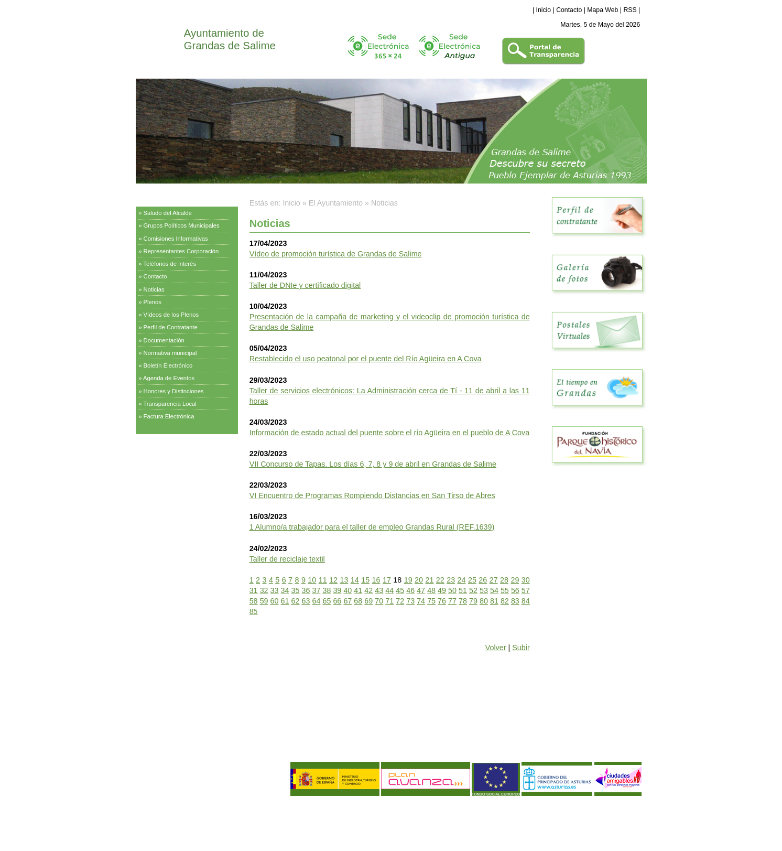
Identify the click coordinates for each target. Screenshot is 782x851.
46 (410, 590)
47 (421, 590)
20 (419, 580)
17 (387, 580)
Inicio (543, 10)
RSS (629, 10)
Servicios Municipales (169, 447)
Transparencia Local (170, 404)
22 (440, 580)
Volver (495, 647)
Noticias (154, 289)
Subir (520, 647)
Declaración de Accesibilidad (216, 831)
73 (410, 601)
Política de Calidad (191, 822)
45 (400, 590)
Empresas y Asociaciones (175, 500)
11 (323, 580)
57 (526, 590)
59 (264, 601)
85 (253, 611)
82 (505, 601)
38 (326, 590)
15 (365, 580)
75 (431, 601)
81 (494, 601)
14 (355, 580)
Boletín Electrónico (168, 365)
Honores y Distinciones (174, 391)
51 (463, 590)
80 (484, 601)
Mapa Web (602, 10)
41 (358, 590)
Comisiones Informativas (176, 238)
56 (515, 590)
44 (389, 590)
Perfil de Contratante (171, 327)
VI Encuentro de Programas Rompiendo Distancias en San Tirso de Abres (372, 495)
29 (515, 580)
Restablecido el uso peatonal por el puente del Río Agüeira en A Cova (365, 358)
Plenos (152, 302)
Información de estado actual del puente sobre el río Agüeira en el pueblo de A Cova (389, 432)
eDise (634, 806)
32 (264, 590)
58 (253, 601)
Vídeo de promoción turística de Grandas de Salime (335, 254)
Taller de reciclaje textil (287, 559)
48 (431, 590)
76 (442, 601)
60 (274, 601)
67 (347, 601)
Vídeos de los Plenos (171, 314)
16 (376, 580)
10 (312, 580)
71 (389, 601)
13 (344, 580)
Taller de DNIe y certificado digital (305, 285)
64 (316, 601)
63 (306, 601)
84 (526, 601)
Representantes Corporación (181, 251)
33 (274, 590)
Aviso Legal (156, 813)
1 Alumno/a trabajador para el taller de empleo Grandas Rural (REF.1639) (372, 527)
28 (504, 580)
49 (442, 590)
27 (494, 580)
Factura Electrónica (169, 416)
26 (483, 580)
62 (295, 601)
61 (285, 601)
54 (494, 590)
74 (421, 601)
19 (408, 580)
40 (347, 590)
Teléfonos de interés (169, 264)
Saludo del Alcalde (168, 213)
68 (358, 601)
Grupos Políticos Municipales (182, 225)
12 (333, 580)
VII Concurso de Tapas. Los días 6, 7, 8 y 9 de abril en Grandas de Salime (372, 464)
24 (462, 580)
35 (295, 590)
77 (452, 601)
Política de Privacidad (204, 813)
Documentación (164, 340)
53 (484, 590)
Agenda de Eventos (168, 378)
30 (526, 580)
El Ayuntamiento (161, 196)
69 (368, 601)
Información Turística (168, 474)
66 (337, 601)
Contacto (569, 10)
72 (400, 601)
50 (452, 590)
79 (473, 601)
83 (515, 601)
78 (463, 601)
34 (285, 590)
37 (316, 590)
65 (326, 601)
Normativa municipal (170, 353)
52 (473, 590)
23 (451, 580)
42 (368, 590)
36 (306, 590)
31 (253, 590)
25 (472, 580)
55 (505, 590)
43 (379, 590)
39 (337, 590)
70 (379, 601)
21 (429, 580)
